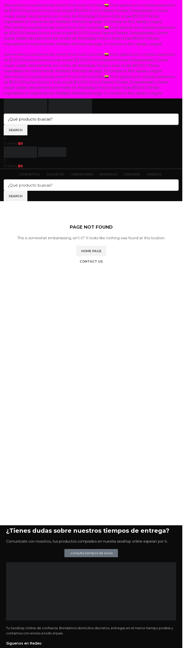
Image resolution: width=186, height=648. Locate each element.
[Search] (91, 119)
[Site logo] (26, 105)
